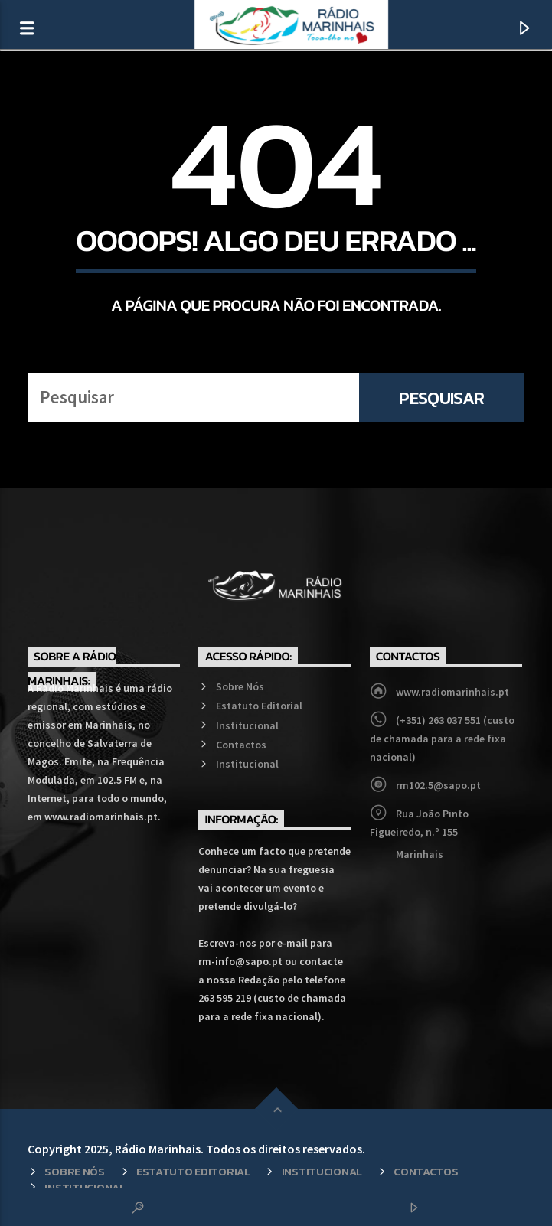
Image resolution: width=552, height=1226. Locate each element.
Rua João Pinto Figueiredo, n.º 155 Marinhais (419, 834)
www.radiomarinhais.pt (452, 692)
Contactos (241, 745)
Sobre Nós (240, 686)
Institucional (247, 725)
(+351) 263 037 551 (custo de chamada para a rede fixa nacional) (442, 738)
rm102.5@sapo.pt (438, 785)
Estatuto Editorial (259, 705)
